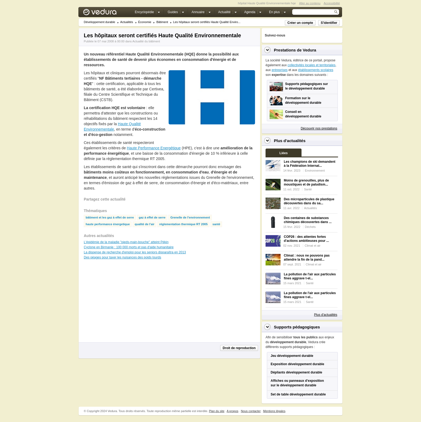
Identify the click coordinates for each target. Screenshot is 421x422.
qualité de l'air (144, 224)
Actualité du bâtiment (146, 41)
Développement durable (99, 22)
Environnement (315, 170)
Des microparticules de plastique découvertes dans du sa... (309, 201)
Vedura (106, 13)
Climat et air (313, 245)
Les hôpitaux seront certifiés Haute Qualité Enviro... (207, 22)
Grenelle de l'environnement (190, 217)
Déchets (310, 226)
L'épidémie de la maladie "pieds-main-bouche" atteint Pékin (126, 242)
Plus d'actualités (325, 314)
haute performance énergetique (108, 224)
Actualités (126, 22)
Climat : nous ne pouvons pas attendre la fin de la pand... (307, 257)
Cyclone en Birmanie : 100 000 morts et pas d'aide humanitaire (128, 247)
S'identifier (329, 23)
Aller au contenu (310, 3)
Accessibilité (332, 3)
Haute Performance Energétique (154, 148)
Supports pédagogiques (297, 327)
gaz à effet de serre (152, 217)
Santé (308, 189)
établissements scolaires (315, 70)
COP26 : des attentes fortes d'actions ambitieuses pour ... (306, 239)
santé (216, 224)
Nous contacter (251, 411)
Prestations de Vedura (295, 50)
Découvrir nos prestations (319, 128)
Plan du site (216, 411)
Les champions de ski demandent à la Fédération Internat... (309, 164)
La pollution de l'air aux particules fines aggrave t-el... (310, 276)
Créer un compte (300, 23)
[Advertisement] (212, 136)
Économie (144, 22)
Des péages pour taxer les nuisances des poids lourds (122, 257)
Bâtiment (162, 22)
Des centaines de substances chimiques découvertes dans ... (308, 220)
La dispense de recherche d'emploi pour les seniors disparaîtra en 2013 (135, 252)
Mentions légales (274, 411)
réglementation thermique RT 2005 (183, 224)
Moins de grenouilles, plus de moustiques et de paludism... (306, 182)
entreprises (280, 70)
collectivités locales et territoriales (311, 65)
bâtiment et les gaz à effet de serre (110, 217)
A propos (232, 411)
